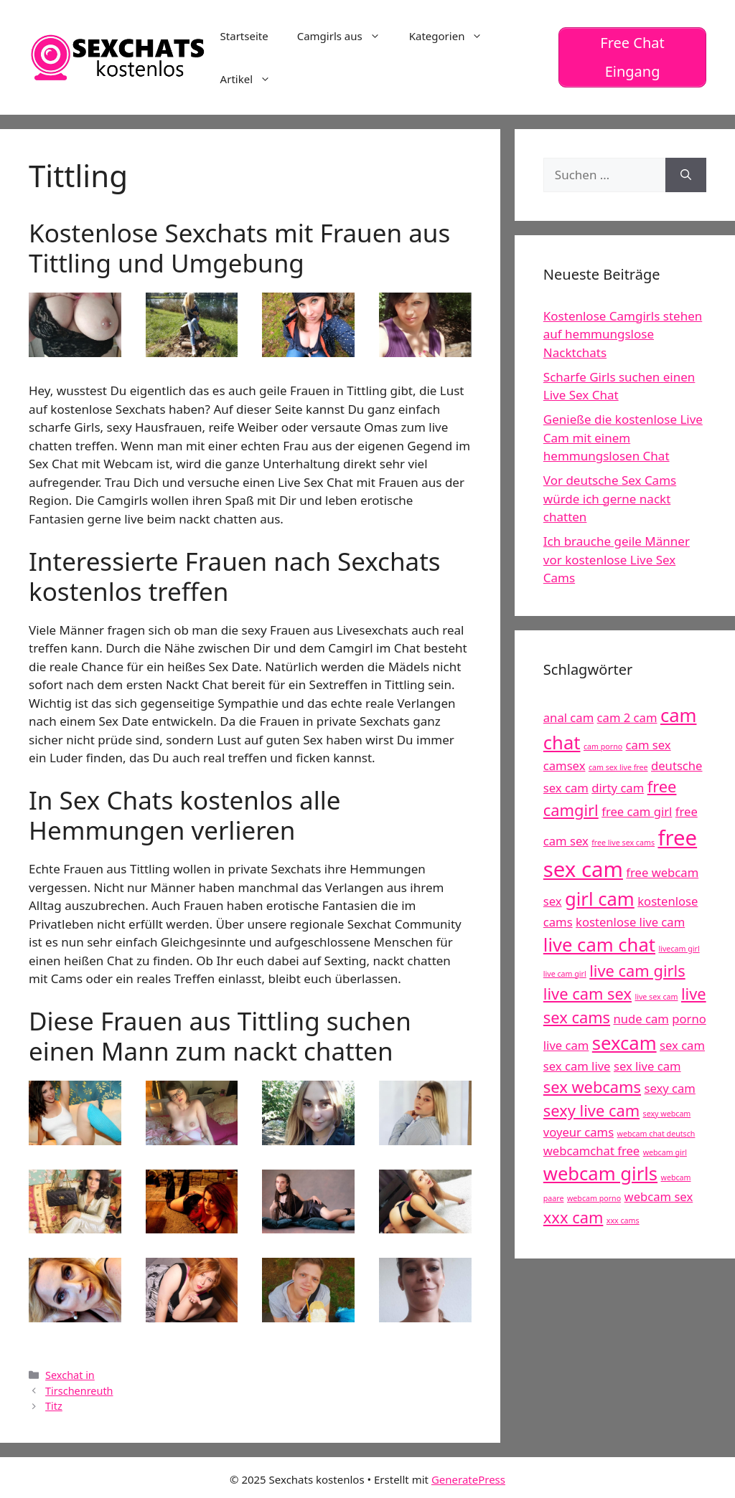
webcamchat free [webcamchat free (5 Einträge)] (591, 1150)
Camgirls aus (346, 35)
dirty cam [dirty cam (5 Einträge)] (617, 787)
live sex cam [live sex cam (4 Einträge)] (656, 997)
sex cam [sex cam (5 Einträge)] (682, 1045)
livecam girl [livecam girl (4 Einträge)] (678, 949)
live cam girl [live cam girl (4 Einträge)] (564, 974)
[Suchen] (685, 175)
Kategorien (453, 35)
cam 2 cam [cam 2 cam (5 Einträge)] (627, 717)
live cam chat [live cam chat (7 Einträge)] (599, 944)
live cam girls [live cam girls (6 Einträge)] (637, 970)
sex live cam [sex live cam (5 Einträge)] (647, 1066)
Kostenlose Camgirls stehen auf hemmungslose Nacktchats (622, 334)
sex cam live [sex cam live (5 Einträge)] (577, 1066)
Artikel (252, 78)
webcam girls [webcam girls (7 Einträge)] (600, 1173)
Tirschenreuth (79, 1391)
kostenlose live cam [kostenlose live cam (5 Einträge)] (630, 922)
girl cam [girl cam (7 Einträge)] (600, 898)
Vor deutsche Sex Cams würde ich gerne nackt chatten (609, 498)
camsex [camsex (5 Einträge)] (564, 765)
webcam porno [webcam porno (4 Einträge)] (594, 1198)
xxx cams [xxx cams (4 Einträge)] (623, 1220)
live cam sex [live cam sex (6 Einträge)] (587, 993)
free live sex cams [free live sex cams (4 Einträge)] (623, 843)
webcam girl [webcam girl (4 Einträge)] (665, 1152)
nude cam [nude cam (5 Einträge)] (641, 1018)
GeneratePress (468, 1479)
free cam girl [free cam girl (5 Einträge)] (636, 811)
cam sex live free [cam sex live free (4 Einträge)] (618, 767)
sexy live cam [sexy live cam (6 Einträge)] (591, 1110)
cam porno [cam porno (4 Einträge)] (603, 746)
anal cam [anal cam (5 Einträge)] (568, 717)
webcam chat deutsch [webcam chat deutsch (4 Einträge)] (656, 1134)
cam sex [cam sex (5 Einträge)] (648, 744)
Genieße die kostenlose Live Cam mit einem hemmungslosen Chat (623, 437)
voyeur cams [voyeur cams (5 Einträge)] (578, 1132)
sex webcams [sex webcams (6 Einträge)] (592, 1086)
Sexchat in (70, 1375)
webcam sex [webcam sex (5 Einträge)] (658, 1196)
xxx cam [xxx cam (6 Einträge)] (573, 1217)
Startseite (244, 36)
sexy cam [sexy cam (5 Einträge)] (669, 1088)
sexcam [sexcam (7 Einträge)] (624, 1043)
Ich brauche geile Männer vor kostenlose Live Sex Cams (616, 559)
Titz (53, 1406)
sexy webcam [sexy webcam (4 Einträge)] (667, 1114)
